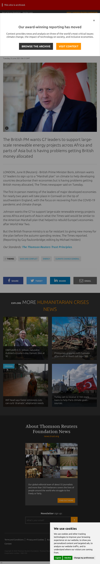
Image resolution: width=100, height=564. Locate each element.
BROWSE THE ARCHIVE (36, 46)
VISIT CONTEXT (68, 46)
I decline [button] (67, 558)
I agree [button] (58, 558)
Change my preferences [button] (84, 558)
